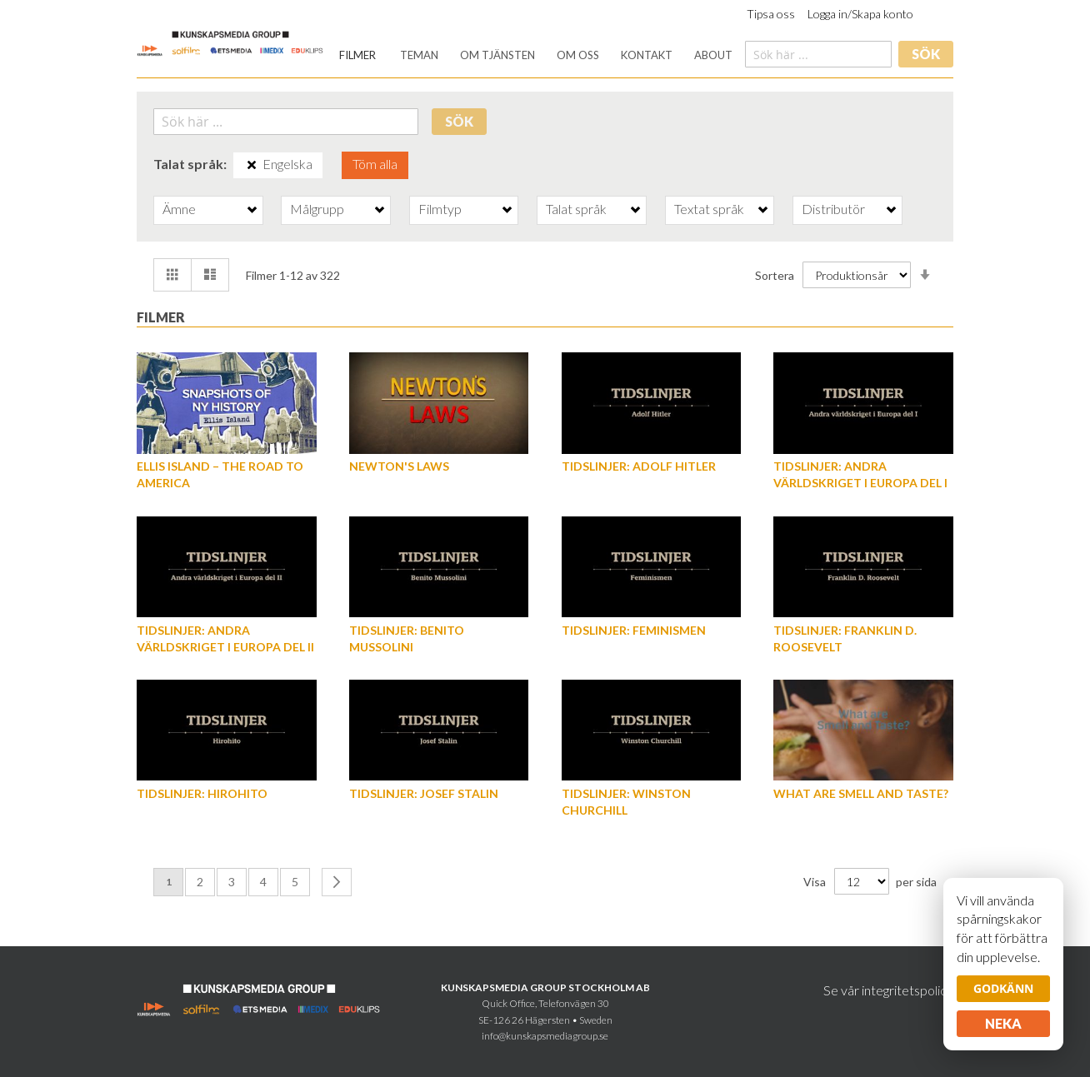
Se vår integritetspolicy (888, 990)
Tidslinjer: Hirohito (202, 793)
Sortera (774, 275)
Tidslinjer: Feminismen (634, 630)
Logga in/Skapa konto (860, 14)
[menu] (535, 55)
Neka (1003, 1023)
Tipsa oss (771, 14)
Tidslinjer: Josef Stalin (423, 793)
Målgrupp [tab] (317, 209)
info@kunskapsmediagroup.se (545, 1036)
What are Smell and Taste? (860, 793)
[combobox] (818, 54)
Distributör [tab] (833, 209)
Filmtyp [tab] (440, 209)
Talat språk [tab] (576, 209)
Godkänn (1003, 988)
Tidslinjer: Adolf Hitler (639, 466)
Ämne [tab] (179, 209)
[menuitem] (357, 55)
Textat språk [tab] (709, 209)
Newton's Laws (399, 466)
